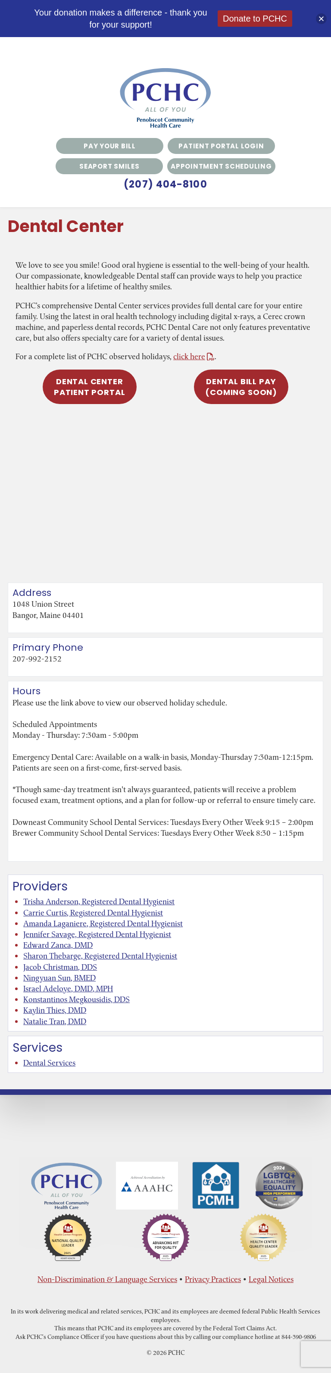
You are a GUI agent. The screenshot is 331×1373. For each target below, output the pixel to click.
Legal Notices (271, 1279)
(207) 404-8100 (165, 184)
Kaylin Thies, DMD (54, 1010)
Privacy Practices (213, 1279)
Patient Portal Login (221, 145)
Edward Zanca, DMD (58, 945)
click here (194, 356)
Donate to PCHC (255, 18)
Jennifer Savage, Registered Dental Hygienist (97, 934)
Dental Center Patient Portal (89, 387)
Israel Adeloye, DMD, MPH (68, 988)
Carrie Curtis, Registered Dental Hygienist (93, 912)
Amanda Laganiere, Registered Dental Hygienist (103, 923)
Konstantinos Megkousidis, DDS (76, 999)
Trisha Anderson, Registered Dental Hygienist (99, 901)
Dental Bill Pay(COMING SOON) (241, 387)
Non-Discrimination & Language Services (107, 1279)
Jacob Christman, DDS (60, 967)
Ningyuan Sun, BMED (59, 977)
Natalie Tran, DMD (54, 1021)
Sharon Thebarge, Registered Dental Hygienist (100, 955)
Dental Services (49, 1062)
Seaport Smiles (109, 166)
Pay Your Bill (110, 145)
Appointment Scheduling (221, 166)
